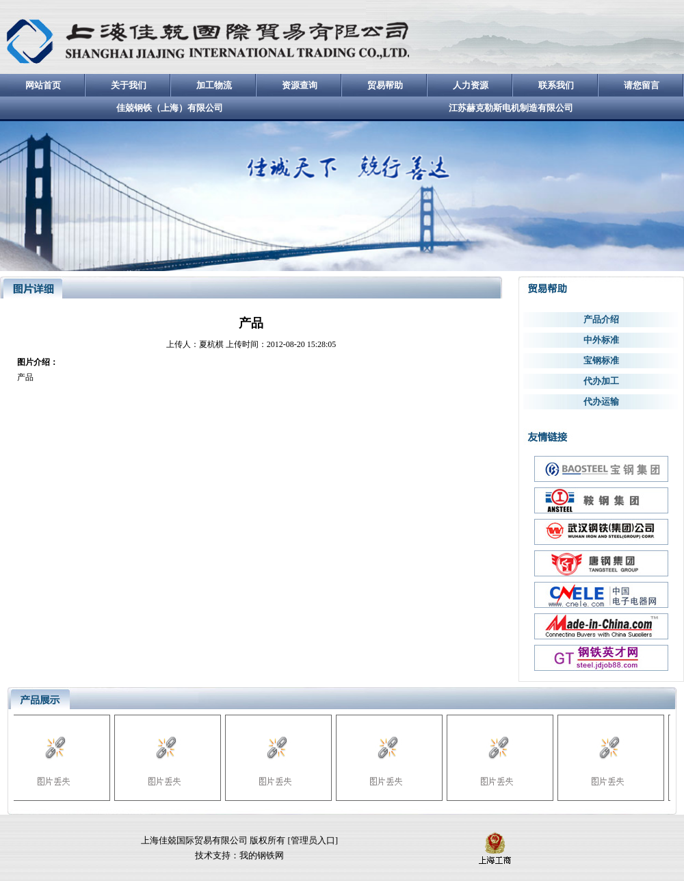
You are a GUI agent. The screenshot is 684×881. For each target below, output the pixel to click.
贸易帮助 (385, 85)
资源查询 (299, 85)
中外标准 (601, 340)
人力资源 (470, 85)
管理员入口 (313, 840)
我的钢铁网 (261, 855)
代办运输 (601, 401)
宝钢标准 (601, 360)
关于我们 (128, 85)
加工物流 (214, 85)
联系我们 (556, 85)
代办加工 (601, 381)
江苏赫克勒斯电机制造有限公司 (511, 108)
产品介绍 (601, 319)
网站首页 (43, 85)
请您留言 (641, 85)
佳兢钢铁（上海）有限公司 (169, 108)
